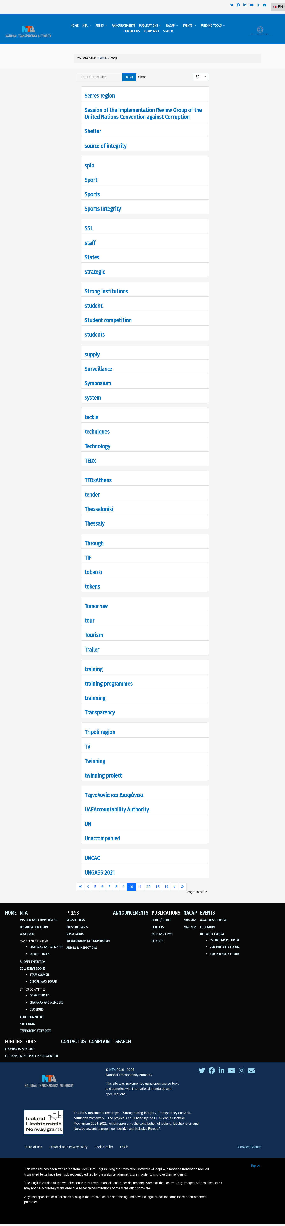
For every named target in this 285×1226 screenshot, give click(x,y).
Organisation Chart (34, 922)
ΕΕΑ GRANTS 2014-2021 (19, 1044)
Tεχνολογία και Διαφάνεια (114, 790)
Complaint (100, 1036)
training (94, 664)
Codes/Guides (161, 915)
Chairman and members (46, 997)
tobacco (93, 567)
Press (72, 908)
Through (94, 538)
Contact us (73, 1036)
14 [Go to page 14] (166, 881)
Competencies (39, 949)
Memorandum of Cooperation (88, 936)
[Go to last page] (182, 882)
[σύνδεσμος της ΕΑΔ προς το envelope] (251, 1066)
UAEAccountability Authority (117, 804)
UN (88, 819)
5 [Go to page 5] (95, 881)
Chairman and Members (46, 942)
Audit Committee (32, 1012)
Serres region (100, 90)
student (93, 300)
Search (123, 1036)
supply (92, 349)
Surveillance (98, 363)
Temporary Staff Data (35, 1026)
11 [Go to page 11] (140, 881)
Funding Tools (21, 1036)
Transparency (100, 707)
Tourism (94, 630)
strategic (95, 266)
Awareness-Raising (213, 915)
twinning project (103, 770)
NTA (24, 908)
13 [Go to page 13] (157, 881)
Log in (124, 1142)
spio (89, 160)
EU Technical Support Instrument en (31, 1051)
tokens (92, 581)
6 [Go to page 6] (102, 881)
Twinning (95, 756)
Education (207, 922)
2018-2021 (189, 915)
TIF (88, 552)
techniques (97, 426)
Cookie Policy (104, 1142)
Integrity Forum (212, 929)
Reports (157, 936)
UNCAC (92, 853)
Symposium (98, 378)
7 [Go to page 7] (109, 881)
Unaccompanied (102, 833)
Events (207, 908)
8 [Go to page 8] (116, 881)
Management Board (34, 936)
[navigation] (227, 5)
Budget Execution (32, 957)
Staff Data (27, 1019)
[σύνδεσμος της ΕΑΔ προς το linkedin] (222, 1066)
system (93, 392)
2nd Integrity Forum (225, 942)
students (95, 329)
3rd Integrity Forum (224, 949)
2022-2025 (189, 922)
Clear (142, 72)
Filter (129, 71)
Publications (166, 908)
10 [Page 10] (131, 881)
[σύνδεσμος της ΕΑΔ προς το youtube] (232, 1066)
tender (92, 489)
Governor (27, 929)
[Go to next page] (174, 882)
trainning (95, 693)
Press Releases (77, 922)
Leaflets (158, 922)
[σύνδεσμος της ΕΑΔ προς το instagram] (242, 1066)
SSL (89, 223)
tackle (91, 412)
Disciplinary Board (43, 976)
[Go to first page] (80, 882)
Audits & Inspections (81, 943)
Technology (97, 441)
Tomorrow (96, 601)
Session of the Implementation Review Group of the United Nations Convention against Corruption (143, 108)
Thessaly (94, 518)
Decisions (36, 1004)
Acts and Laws (162, 929)
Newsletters (75, 915)
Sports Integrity (103, 203)
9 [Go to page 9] (123, 881)
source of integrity (105, 140)
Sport (91, 174)
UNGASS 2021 (100, 867)
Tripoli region (100, 727)
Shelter (93, 126)
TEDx (90, 455)
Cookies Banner (249, 1142)
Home (10, 908)
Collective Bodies (32, 963)
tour (89, 615)
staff (90, 237)
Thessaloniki (99, 504)
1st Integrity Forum (224, 935)
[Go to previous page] (88, 882)
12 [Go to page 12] (149, 881)
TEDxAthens (98, 475)
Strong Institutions (106, 286)
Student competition (108, 315)
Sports (92, 189)
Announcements (130, 908)
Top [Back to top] (256, 1161)
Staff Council (39, 970)
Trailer (92, 644)
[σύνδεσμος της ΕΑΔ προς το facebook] (212, 1066)
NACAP (190, 908)
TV (87, 741)
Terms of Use (33, 1142)
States (92, 252)
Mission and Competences (38, 915)
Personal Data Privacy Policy (68, 1142)
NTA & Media (74, 929)
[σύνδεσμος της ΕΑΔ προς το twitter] (202, 1066)
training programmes (109, 678)
